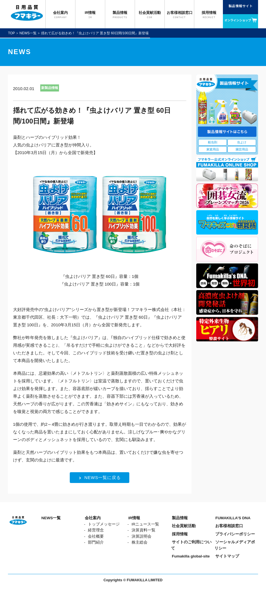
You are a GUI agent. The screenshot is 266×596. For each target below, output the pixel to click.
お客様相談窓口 (229, 526)
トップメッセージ (104, 524)
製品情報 (180, 518)
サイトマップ (227, 556)
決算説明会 (141, 536)
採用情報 (180, 534)
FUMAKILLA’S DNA (232, 518)
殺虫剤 (212, 142)
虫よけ (241, 142)
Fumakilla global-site (191, 556)
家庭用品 (212, 149)
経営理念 (96, 530)
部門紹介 (96, 542)
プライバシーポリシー (235, 534)
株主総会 (139, 542)
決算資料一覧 (143, 530)
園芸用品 (242, 149)
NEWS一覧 (28, 33)
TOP (11, 33)
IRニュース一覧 (145, 524)
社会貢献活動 (184, 526)
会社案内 (93, 518)
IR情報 (134, 518)
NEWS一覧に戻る (100, 477)
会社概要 (96, 536)
